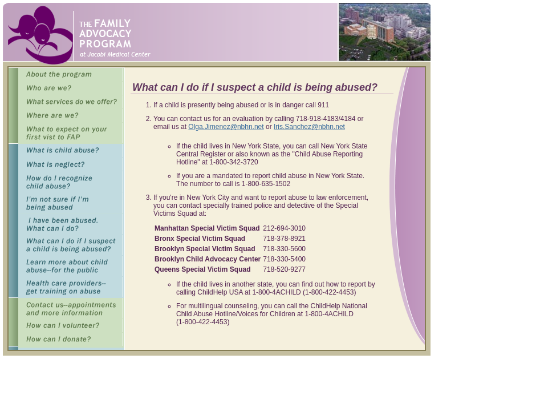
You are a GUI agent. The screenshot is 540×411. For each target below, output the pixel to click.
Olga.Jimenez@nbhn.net (225, 127)
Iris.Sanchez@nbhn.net (309, 127)
